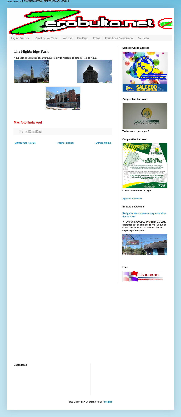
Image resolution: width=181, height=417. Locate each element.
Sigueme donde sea (132, 198)
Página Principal (20, 38)
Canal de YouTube (46, 38)
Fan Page (82, 38)
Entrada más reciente (25, 143)
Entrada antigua (103, 143)
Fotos (96, 38)
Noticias (67, 38)
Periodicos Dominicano (119, 38)
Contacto (143, 38)
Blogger (108, 402)
